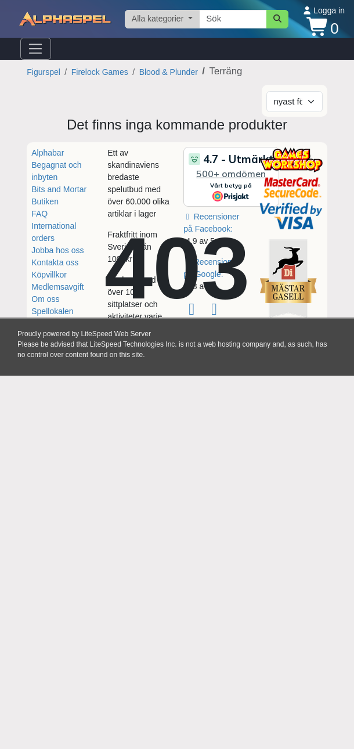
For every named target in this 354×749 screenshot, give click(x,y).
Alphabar (47, 152)
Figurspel (43, 72)
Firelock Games (99, 72)
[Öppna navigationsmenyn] (35, 49)
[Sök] (277, 19)
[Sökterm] (233, 19)
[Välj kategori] (162, 19)
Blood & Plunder (168, 72)
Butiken (45, 201)
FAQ (39, 213)
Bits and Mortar (58, 189)
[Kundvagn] (322, 27)
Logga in (324, 10)
